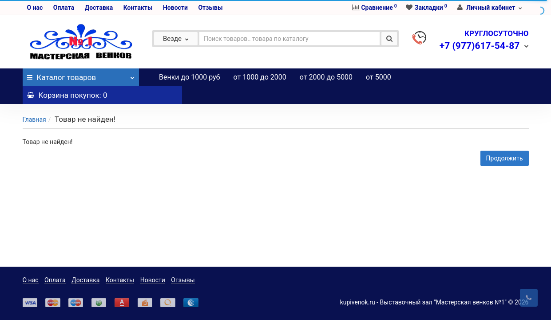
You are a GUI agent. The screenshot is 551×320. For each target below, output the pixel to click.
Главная (34, 101)
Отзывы (210, 7)
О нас (35, 7)
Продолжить (504, 140)
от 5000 (378, 77)
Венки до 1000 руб (189, 77)
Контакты (138, 7)
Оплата (63, 7)
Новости (175, 7)
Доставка (99, 7)
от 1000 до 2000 (260, 77)
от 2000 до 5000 (326, 77)
